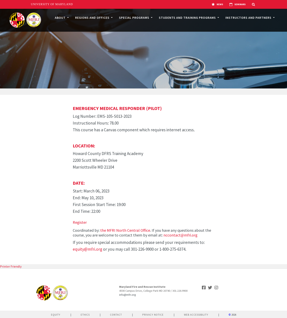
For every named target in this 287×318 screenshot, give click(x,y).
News (217, 4)
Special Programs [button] (134, 18)
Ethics (85, 314)
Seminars (237, 4)
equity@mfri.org (87, 249)
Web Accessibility (196, 314)
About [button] (60, 18)
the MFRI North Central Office (125, 230)
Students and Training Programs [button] (188, 18)
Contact (116, 314)
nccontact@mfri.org (180, 235)
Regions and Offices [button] (92, 18)
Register (80, 222)
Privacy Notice (153, 314)
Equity (55, 314)
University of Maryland (52, 4)
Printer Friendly (11, 266)
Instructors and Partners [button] (248, 18)
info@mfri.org (127, 294)
